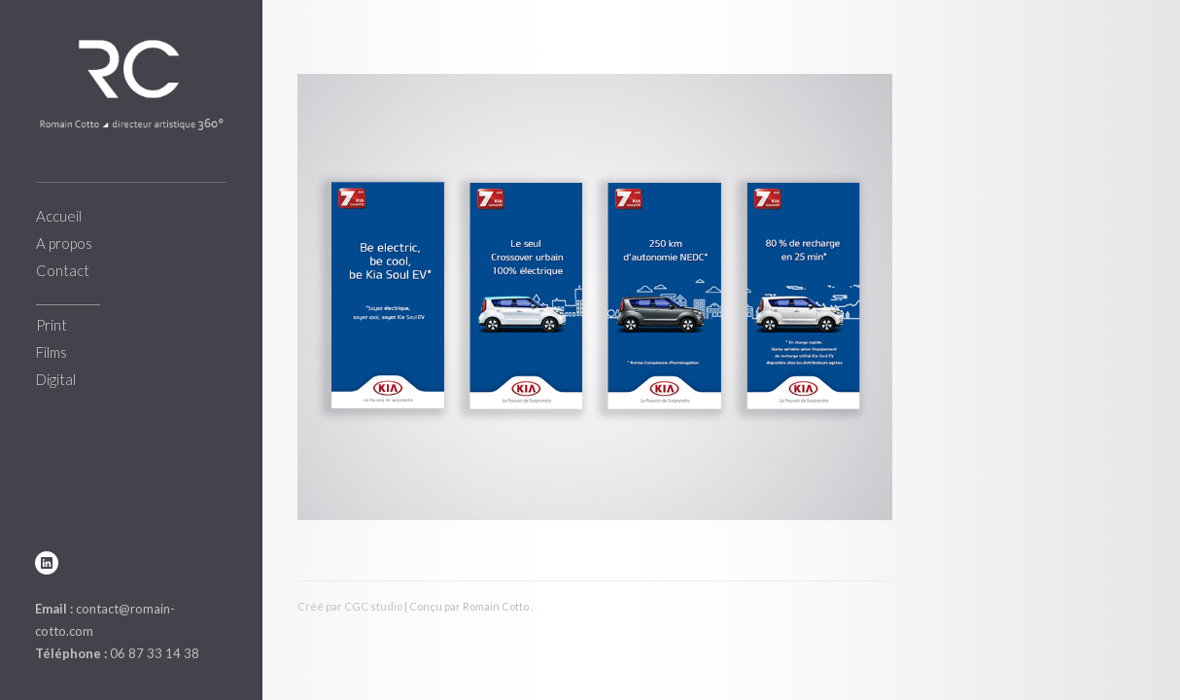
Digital (56, 379)
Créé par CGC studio (349, 606)
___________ (68, 297)
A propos (64, 243)
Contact (62, 270)
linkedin (46, 563)
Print (51, 324)
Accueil (59, 216)
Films (51, 352)
